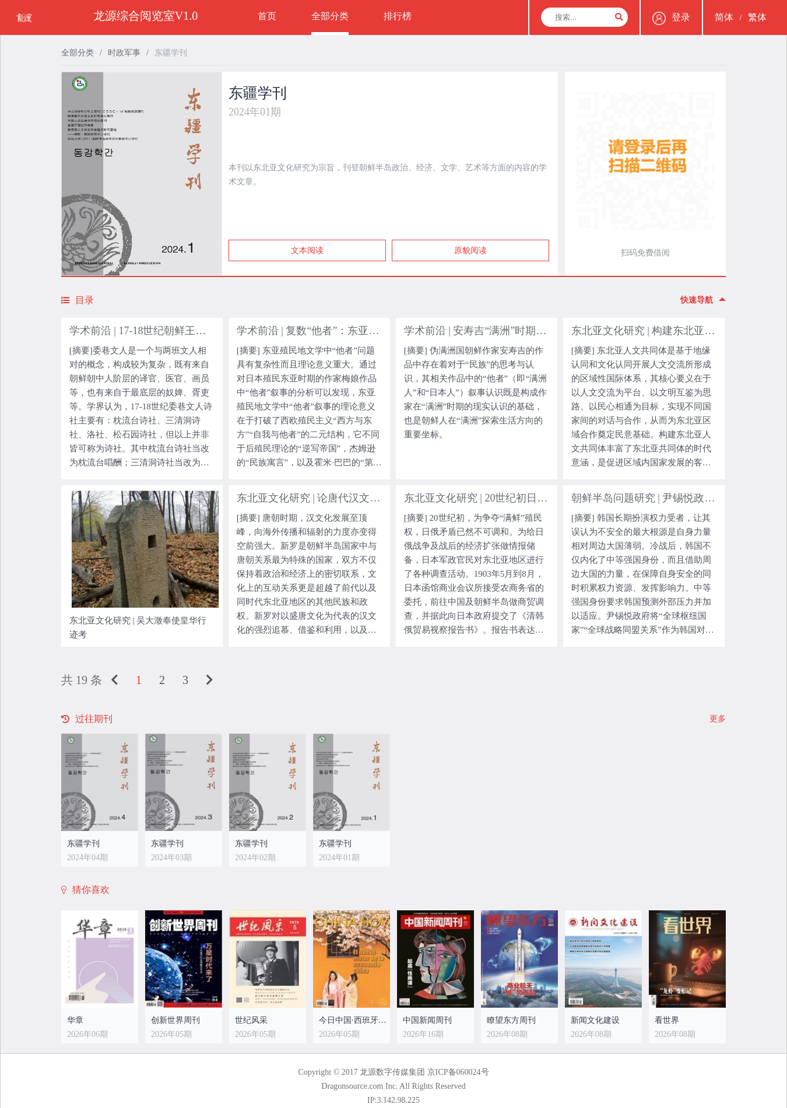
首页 (267, 16)
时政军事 (124, 52)
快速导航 (703, 300)
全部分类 (330, 16)
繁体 (757, 17)
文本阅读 (307, 250)
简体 (724, 17)
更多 (717, 718)
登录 (671, 18)
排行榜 (398, 16)
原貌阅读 (470, 250)
